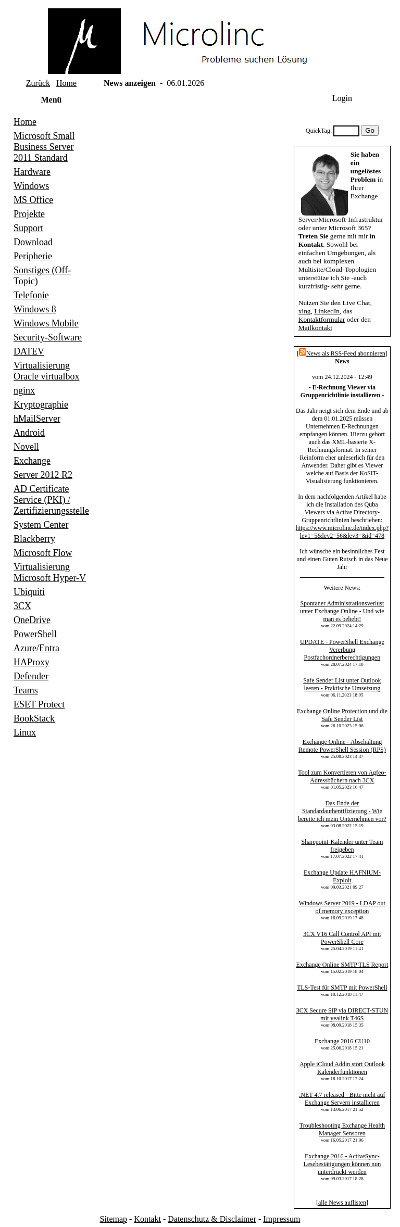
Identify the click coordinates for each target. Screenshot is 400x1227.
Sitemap (113, 1219)
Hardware (32, 172)
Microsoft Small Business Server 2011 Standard (44, 147)
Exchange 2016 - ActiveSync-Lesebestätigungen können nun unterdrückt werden (342, 1164)
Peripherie (33, 256)
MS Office (33, 200)
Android (29, 432)
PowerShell (35, 634)
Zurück (38, 83)
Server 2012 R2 (43, 475)
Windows (31, 186)
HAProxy (31, 662)
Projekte (29, 214)
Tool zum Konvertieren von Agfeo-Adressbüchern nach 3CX (342, 776)
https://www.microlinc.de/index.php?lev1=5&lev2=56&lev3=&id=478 (342, 531)
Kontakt (147, 1219)
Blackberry (34, 539)
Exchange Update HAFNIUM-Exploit (342, 876)
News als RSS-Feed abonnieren (342, 353)
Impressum (281, 1219)
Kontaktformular (321, 319)
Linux (25, 732)
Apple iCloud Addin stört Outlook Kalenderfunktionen (342, 1068)
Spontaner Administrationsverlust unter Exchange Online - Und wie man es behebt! (342, 611)
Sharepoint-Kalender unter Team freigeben (342, 845)
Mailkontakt (315, 328)
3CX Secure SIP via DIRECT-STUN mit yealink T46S (342, 1014)
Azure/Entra (36, 648)
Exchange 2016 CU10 (342, 1041)
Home (66, 83)
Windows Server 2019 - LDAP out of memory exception (342, 907)
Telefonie (31, 295)
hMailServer (37, 418)
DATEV (29, 351)
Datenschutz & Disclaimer (212, 1219)
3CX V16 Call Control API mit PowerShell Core (342, 937)
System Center (41, 525)
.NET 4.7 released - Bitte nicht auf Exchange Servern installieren (342, 1098)
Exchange (32, 461)
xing (304, 311)
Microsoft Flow (43, 553)
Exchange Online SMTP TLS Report (342, 964)
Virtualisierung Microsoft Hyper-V (50, 572)
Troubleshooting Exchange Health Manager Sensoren (342, 1129)
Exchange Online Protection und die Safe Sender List (342, 715)
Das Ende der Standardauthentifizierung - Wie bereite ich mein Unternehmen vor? (342, 811)
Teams (26, 690)
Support (28, 228)
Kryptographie (41, 404)
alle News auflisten (342, 1202)
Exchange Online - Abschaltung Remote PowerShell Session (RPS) (342, 745)
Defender (31, 676)
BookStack (34, 718)
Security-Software (48, 337)
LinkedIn (327, 311)
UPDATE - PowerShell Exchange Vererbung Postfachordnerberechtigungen (342, 649)
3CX (22, 606)
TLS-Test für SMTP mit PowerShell (342, 987)
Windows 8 (35, 309)
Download (33, 242)
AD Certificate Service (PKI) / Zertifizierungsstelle (51, 500)
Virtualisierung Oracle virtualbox (46, 371)
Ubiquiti (29, 592)
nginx (24, 390)
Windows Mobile (46, 323)
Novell (26, 446)
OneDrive (32, 620)
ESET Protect (39, 704)
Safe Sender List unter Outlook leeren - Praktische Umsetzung (342, 684)
